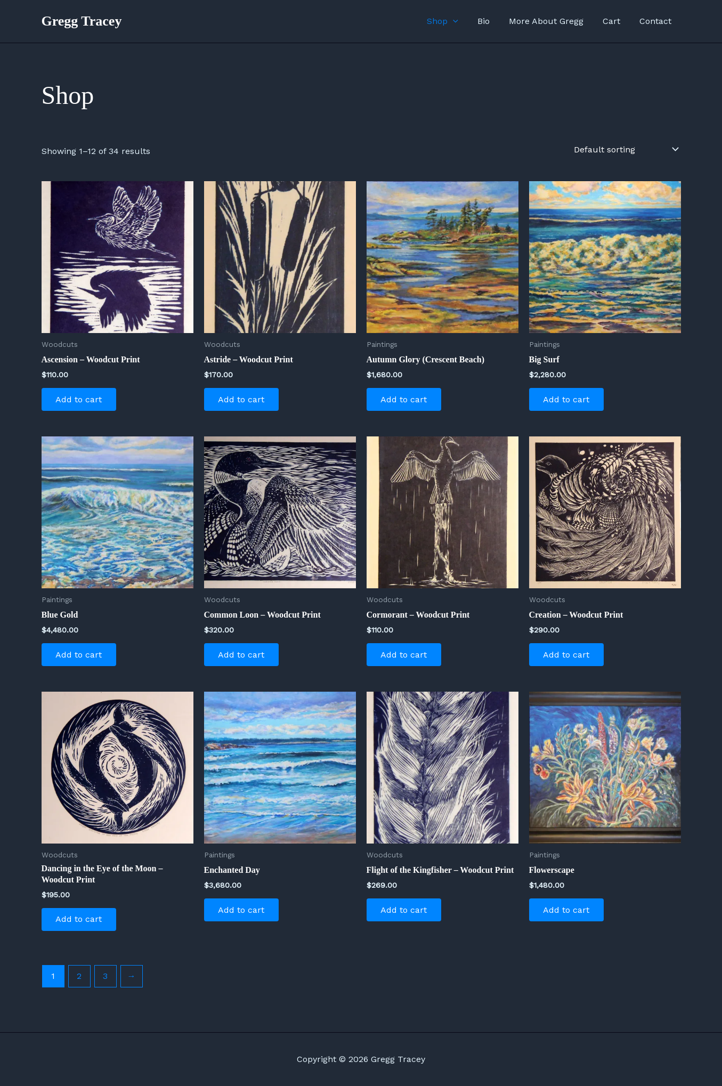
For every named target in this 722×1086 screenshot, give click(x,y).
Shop (452, 21)
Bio (491, 21)
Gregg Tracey (82, 21)
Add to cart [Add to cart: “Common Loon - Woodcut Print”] (243, 657)
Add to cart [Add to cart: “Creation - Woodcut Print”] (568, 657)
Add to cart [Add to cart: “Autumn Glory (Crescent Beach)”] (406, 400)
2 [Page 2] (79, 981)
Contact (656, 21)
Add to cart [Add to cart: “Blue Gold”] (81, 657)
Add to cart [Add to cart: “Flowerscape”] (568, 914)
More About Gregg (551, 21)
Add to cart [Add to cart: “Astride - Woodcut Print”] (243, 400)
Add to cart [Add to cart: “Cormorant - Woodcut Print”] (406, 657)
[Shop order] (625, 149)
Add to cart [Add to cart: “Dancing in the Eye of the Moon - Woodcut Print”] (81, 923)
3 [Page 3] (105, 981)
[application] (462, 21)
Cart (614, 21)
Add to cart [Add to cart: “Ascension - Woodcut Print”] (81, 400)
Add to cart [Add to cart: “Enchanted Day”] (243, 914)
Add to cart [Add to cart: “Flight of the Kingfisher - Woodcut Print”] (406, 914)
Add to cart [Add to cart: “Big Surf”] (568, 400)
